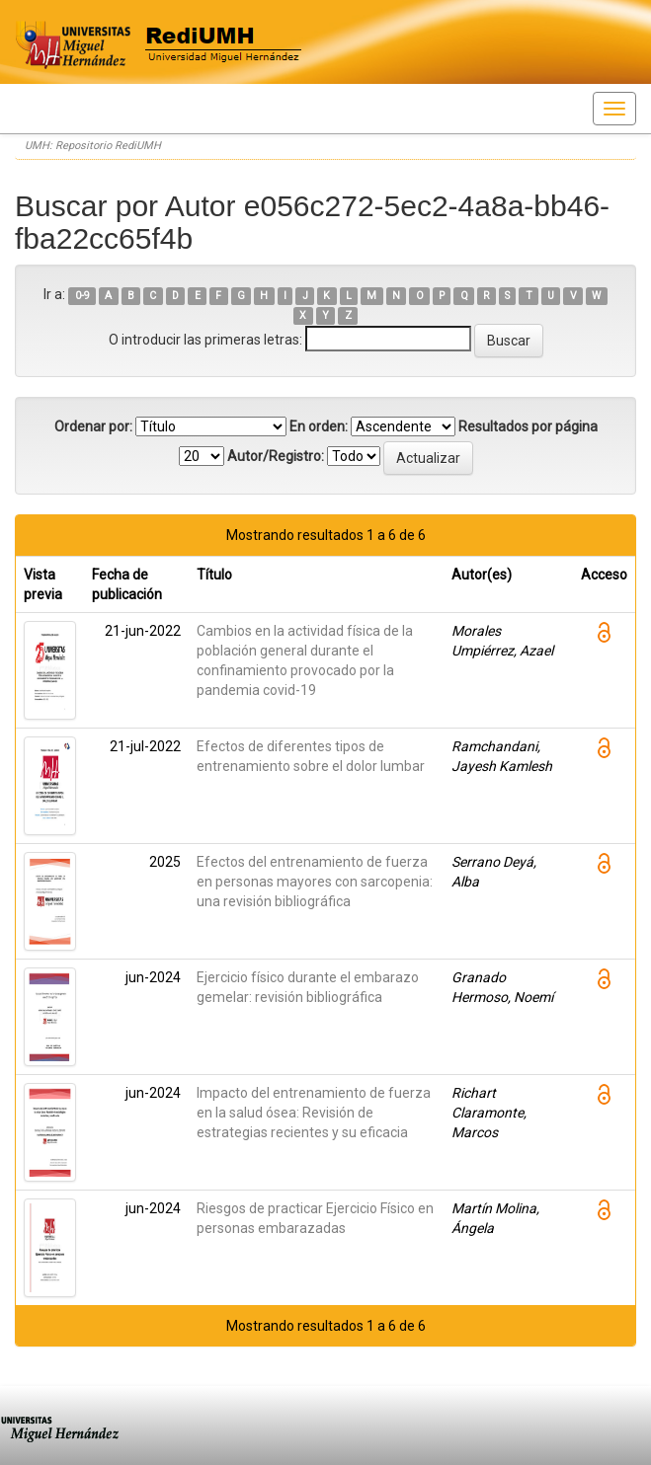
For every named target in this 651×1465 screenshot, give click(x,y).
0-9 (82, 295)
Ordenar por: (93, 426)
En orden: (318, 426)
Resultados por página (528, 426)
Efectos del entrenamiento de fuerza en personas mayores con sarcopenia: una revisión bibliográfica (315, 881)
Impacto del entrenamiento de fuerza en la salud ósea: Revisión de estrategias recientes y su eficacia (314, 1112)
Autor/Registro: (275, 456)
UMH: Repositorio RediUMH (93, 145)
